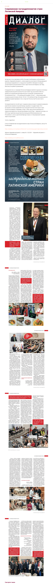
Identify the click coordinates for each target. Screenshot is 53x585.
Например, (35, 105)
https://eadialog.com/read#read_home (15, 136)
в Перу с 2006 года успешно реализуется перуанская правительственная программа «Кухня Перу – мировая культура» (25, 107)
